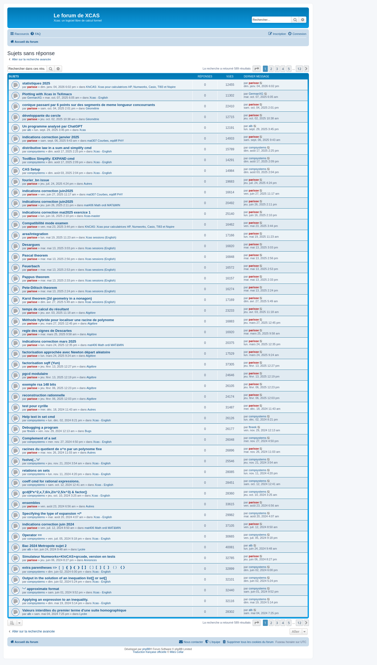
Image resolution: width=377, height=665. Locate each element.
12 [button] (299, 68)
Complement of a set (39, 438)
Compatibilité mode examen (45, 223)
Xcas (82, 129)
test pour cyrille (35, 406)
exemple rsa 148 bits (39, 384)
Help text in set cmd (38, 417)
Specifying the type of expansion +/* (51, 513)
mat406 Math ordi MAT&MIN (102, 205)
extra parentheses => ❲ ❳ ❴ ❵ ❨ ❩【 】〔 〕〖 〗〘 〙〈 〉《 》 (74, 568)
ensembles (31, 503)
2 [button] (271, 68)
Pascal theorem (35, 255)
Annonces (90, 560)
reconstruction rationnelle (43, 395)
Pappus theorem (35, 277)
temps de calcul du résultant (45, 309)
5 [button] (289, 68)
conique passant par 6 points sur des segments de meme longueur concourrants (88, 105)
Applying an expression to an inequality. (55, 600)
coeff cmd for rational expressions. (51, 481)
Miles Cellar (177, 652)
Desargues (31, 245)
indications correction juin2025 (47, 191)
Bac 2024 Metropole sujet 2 (44, 546)
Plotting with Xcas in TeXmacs (47, 94)
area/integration (35, 234)
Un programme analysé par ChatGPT (52, 126)
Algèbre (91, 312)
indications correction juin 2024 (48, 524)
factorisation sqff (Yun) (41, 363)
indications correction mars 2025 (49, 341)
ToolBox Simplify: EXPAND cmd (48, 159)
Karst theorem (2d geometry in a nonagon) (57, 298)
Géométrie (92, 108)
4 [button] (283, 68)
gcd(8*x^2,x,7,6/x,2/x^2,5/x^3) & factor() (54, 492)
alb (29, 129)
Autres (88, 183)
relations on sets (36, 470)
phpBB (146, 649)
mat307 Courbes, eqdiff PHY (105, 140)
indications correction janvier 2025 (50, 137)
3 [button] (277, 68)
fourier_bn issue (35, 180)
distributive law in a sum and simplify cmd (57, 148)
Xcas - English (99, 97)
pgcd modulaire (35, 374)
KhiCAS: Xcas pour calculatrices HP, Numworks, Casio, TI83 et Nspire (131, 86)
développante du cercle (41, 116)
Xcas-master (92, 215)
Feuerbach (31, 266)
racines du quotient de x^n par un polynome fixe (62, 449)
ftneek (31, 431)
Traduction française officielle (150, 652)
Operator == (32, 535)
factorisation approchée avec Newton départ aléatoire (66, 352)
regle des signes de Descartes (47, 331)
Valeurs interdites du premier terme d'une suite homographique (74, 610)
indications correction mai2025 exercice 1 (56, 212)
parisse (32, 86)
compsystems (36, 151)
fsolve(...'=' (31, 460)
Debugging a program (40, 427)
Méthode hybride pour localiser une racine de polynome (68, 320)
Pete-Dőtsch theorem (39, 288)
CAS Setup (31, 169)
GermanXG (34, 97)
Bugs (88, 431)
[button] (256, 69)
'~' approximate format (40, 589)
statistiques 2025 (36, 83)
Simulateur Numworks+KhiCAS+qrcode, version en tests (68, 556)
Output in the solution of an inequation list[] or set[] (64, 578)
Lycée (81, 549)
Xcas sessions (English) (101, 237)
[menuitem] (35, 34)
